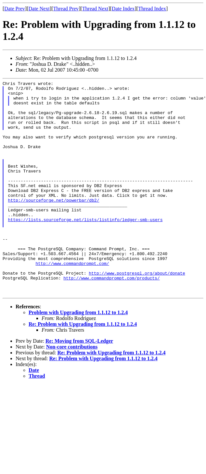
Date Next (39, 8)
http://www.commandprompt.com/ (72, 300)
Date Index (123, 8)
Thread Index (152, 8)
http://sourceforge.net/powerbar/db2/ (53, 224)
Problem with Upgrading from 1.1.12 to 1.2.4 (78, 355)
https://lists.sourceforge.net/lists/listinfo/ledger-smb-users (85, 248)
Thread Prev (66, 8)
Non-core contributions (71, 389)
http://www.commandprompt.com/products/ (111, 318)
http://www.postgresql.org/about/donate (137, 312)
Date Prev (14, 8)
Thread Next (95, 8)
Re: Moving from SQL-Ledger (79, 383)
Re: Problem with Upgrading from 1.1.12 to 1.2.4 (83, 367)
